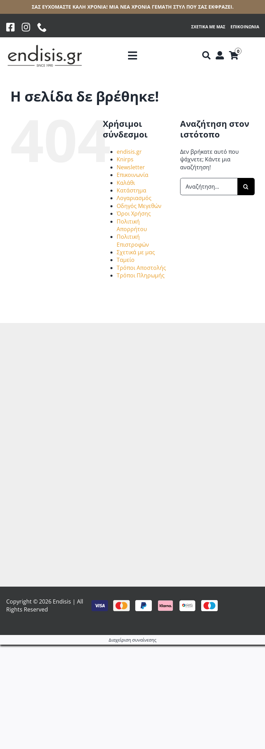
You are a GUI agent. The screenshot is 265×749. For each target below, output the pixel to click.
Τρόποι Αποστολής (141, 268)
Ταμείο (126, 260)
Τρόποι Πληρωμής (141, 275)
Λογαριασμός (134, 198)
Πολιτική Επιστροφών (133, 240)
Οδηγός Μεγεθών (139, 206)
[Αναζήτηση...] (208, 186)
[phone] (42, 27)
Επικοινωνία (132, 175)
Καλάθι (126, 183)
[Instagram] (26, 27)
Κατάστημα (131, 190)
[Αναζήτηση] (206, 55)
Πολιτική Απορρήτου (132, 225)
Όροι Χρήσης (134, 213)
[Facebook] (10, 27)
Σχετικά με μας (136, 252)
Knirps (125, 159)
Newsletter (131, 167)
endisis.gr (129, 151)
